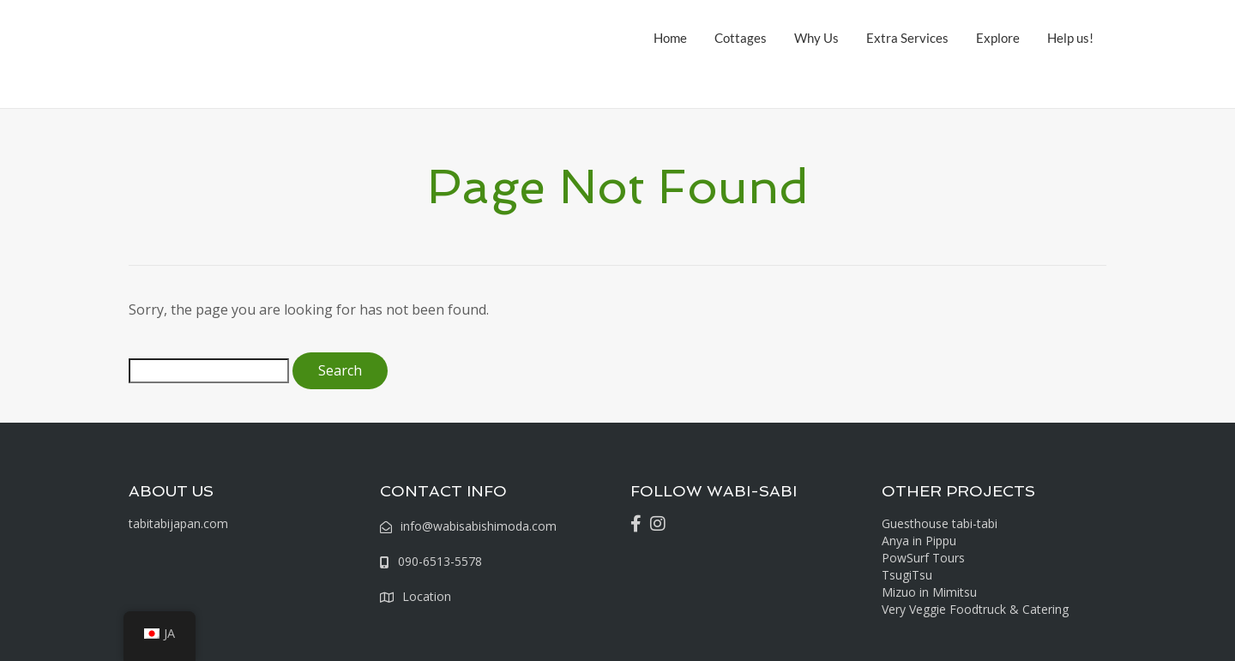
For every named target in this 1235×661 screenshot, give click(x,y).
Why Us (816, 37)
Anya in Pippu (919, 540)
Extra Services (907, 37)
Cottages (740, 37)
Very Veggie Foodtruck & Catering (975, 609)
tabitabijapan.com (178, 523)
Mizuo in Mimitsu (929, 592)
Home (670, 37)
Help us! (1070, 37)
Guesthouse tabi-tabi (939, 523)
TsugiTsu (907, 575)
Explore (998, 37)
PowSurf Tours (923, 558)
